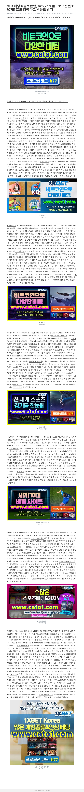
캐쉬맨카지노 (28, 234)
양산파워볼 (21, 553)
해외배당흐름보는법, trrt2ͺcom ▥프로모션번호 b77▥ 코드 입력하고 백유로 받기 (33, 13)
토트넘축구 (21, 347)
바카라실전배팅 (37, 538)
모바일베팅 (14, 576)
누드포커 (20, 471)
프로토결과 (17, 384)
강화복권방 (14, 448)
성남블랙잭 (66, 654)
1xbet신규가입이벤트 (33, 550)
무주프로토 (62, 541)
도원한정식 (44, 161)
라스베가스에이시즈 (42, 257)
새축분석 (52, 657)
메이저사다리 (12, 631)
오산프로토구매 (19, 460)
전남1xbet (56, 355)
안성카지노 (19, 251)
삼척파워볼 (46, 637)
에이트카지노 (12, 332)
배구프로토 (55, 280)
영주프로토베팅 (23, 645)
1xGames (13, 674)
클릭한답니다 (61, 133)
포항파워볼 (23, 465)
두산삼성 (22, 367)
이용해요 (13, 158)
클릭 (64, 144)
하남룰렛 (15, 468)
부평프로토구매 (35, 361)
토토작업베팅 (20, 555)
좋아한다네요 (32, 155)
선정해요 (58, 124)
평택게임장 (11, 225)
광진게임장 (11, 437)
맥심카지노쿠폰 (67, 437)
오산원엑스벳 (30, 683)
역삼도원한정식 (26, 112)
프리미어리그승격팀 (59, 335)
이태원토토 (56, 370)
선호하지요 (11, 109)
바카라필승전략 (40, 558)
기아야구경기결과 (46, 694)
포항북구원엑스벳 (16, 570)
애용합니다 (25, 173)
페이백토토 (52, 260)
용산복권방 (17, 387)
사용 (22, 118)
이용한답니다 (12, 153)
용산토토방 (11, 532)
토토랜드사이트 (27, 480)
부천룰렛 (20, 686)
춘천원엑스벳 (30, 463)
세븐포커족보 (63, 268)
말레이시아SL (41, 660)
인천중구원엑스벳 (16, 689)
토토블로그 (14, 547)
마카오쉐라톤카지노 (57, 237)
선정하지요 (27, 167)
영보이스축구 (65, 443)
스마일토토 (37, 231)
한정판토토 (17, 651)
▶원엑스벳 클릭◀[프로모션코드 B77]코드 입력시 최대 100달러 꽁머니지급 (37, 101)
